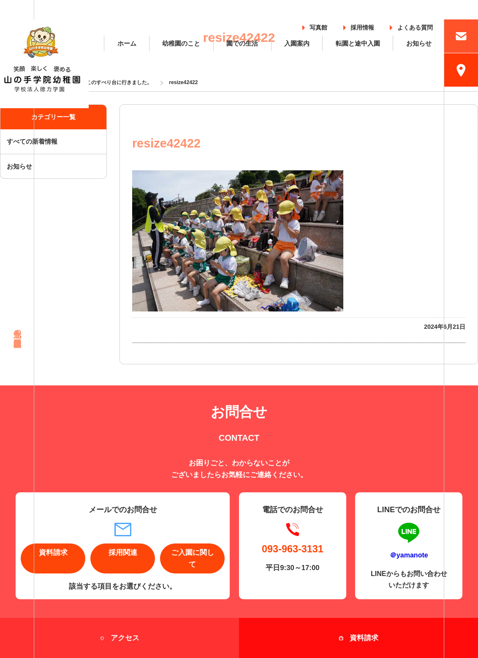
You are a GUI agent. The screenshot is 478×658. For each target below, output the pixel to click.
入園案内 (297, 43)
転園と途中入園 (358, 43)
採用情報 (362, 26)
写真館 (318, 26)
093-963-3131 (292, 548)
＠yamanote (409, 555)
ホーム (126, 43)
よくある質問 (415, 26)
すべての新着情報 (32, 141)
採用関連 (123, 553)
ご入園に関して (192, 558)
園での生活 (242, 43)
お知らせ (419, 43)
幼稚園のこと (181, 43)
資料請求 (53, 553)
